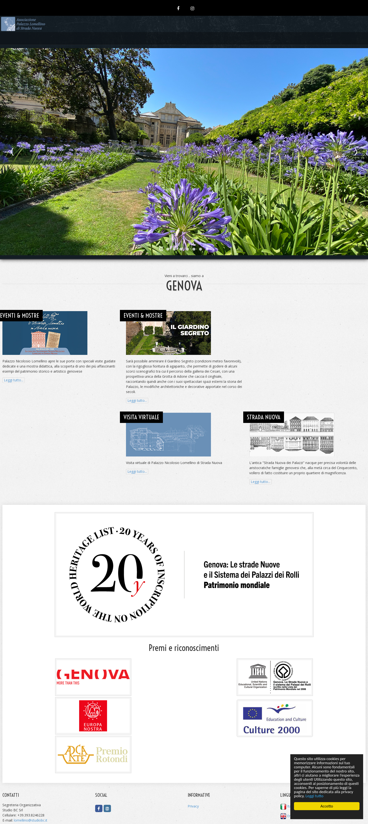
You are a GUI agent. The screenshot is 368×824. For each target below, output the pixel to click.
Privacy (193, 806)
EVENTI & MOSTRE (19, 315)
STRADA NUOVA (263, 417)
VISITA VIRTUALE (141, 417)
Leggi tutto (315, 795)
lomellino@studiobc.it (30, 820)
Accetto (326, 806)
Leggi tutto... (13, 380)
